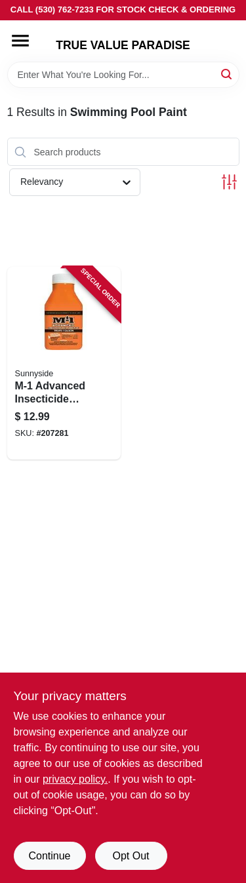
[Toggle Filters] (229, 181)
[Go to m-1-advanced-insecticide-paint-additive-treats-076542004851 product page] (64, 363)
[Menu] (20, 40)
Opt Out (130, 855)
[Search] (227, 74)
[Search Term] (123, 75)
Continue (49, 855)
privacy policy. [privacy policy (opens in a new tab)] (75, 779)
